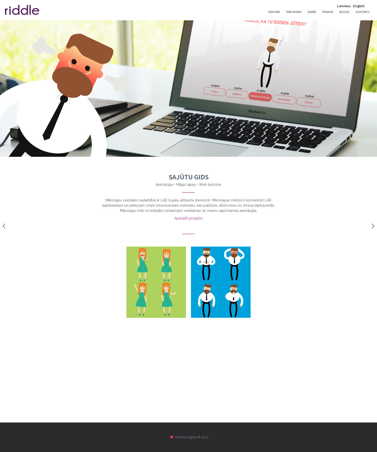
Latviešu (344, 6)
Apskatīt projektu (188, 218)
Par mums (294, 12)
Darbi (312, 12)
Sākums (274, 12)
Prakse (327, 12)
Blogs (344, 12)
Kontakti (363, 12)
